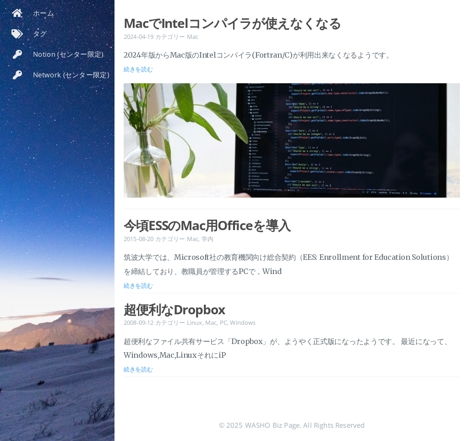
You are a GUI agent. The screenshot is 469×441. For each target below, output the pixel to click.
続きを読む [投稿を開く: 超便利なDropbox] (138, 369)
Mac (192, 36)
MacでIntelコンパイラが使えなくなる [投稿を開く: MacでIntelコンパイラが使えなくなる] (232, 23)
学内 (207, 239)
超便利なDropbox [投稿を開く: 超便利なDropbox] (174, 309)
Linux (194, 322)
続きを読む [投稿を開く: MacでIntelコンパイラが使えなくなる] (138, 69)
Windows (243, 322)
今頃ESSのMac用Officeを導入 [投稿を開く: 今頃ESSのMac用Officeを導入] (207, 225)
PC (223, 322)
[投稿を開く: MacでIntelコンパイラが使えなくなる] (292, 142)
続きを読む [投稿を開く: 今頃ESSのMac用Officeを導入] (138, 285)
